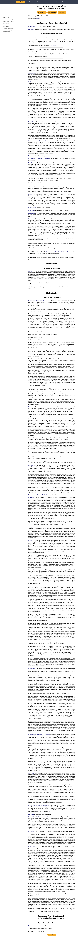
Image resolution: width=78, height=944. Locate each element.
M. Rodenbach (31, 73)
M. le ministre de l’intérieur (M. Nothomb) (39, 141)
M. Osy (30, 527)
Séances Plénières (20, 1)
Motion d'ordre (6, 23)
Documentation (54, 1)
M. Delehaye (31, 121)
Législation (39, 1)
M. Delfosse (31, 210)
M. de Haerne (31, 846)
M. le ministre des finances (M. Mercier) (38, 300)
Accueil (12, 1)
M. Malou (53, 45)
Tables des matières (30, 1)
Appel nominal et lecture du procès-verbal (10, 19)
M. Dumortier (31, 465)
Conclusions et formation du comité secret (11, 32)
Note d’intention (63, 1)
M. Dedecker (31, 29)
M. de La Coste (32, 82)
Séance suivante (62, 12)
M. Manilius (31, 831)
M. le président (32, 207)
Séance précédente (41, 12)
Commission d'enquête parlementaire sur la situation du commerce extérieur (13, 31)
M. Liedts (38, 18)
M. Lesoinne (31, 194)
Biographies (46, 1)
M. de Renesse (31, 26)
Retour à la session (52, 12)
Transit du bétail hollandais (8, 28)
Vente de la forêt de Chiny (8, 24)
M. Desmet (31, 407)
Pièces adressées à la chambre (8, 21)
